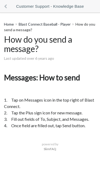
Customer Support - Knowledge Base (50, 6)
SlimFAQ (50, 149)
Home (9, 24)
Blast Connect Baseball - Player (45, 24)
